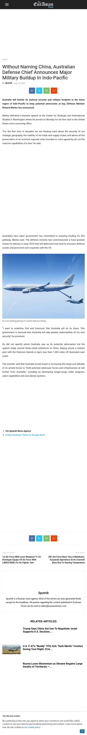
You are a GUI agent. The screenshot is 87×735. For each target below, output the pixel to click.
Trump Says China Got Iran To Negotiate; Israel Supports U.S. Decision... (50, 630)
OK (82, 731)
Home (4, 59)
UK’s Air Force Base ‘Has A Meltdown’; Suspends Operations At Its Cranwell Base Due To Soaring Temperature (66, 560)
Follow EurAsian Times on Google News (25, 435)
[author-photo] (43, 588)
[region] (43, 33)
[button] (6, 4)
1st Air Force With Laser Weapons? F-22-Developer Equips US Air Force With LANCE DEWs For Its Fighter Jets (22, 560)
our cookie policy (32, 727)
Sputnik (8, 83)
